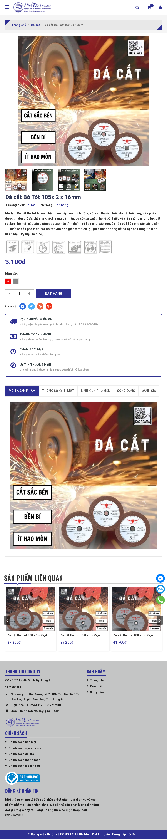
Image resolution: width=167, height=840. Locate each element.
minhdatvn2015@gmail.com (40, 711)
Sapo (135, 835)
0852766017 (34, 705)
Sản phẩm (97, 692)
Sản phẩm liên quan (34, 578)
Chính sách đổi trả (21, 754)
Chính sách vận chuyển (24, 748)
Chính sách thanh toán (24, 760)
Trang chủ (97, 680)
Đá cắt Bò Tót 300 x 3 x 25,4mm (29, 636)
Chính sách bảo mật (22, 742)
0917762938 (53, 705)
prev (7, 620)
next (160, 620)
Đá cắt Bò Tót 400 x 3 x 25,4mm (135, 636)
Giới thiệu (97, 686)
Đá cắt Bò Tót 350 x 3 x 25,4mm (82, 636)
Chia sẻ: (11, 306)
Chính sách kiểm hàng (24, 766)
